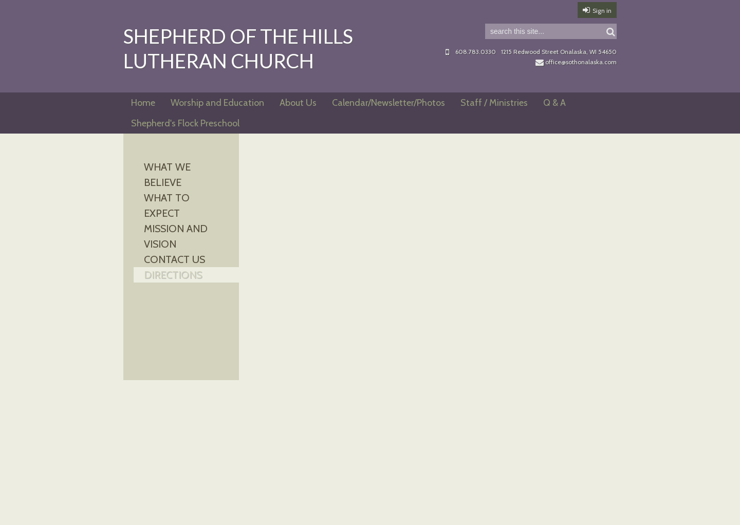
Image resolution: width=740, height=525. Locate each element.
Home (143, 102)
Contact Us (174, 259)
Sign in (602, 10)
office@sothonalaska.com (576, 62)
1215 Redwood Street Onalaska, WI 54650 (559, 51)
